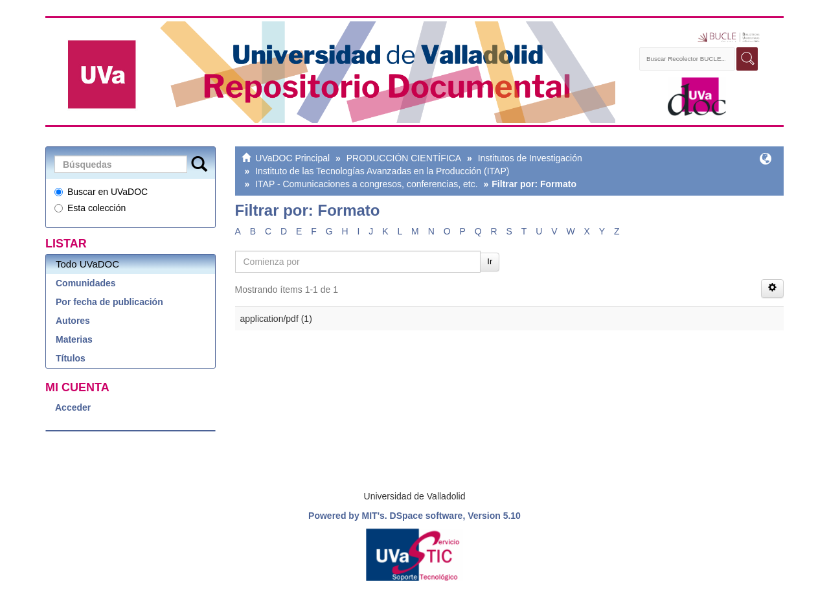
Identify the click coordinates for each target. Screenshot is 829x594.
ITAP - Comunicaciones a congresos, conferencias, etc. (366, 184)
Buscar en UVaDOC (101, 192)
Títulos (70, 358)
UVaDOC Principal (292, 158)
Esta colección (90, 208)
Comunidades (86, 283)
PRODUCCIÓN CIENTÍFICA (403, 158)
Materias (74, 339)
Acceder (73, 407)
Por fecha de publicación (109, 302)
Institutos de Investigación (530, 158)
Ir (489, 261)
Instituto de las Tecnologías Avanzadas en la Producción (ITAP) (382, 171)
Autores (73, 320)
